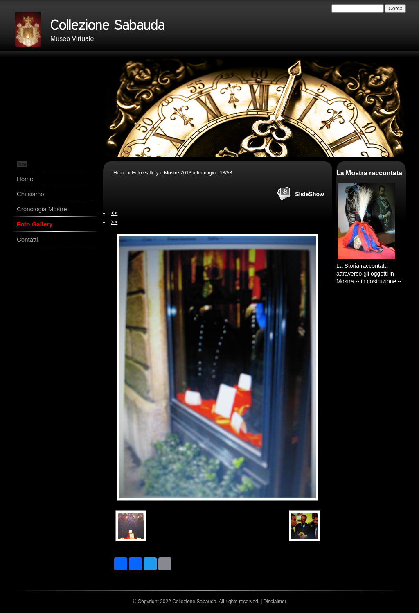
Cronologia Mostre (42, 209)
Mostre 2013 (177, 173)
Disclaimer (275, 601)
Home (25, 178)
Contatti (27, 239)
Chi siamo (30, 193)
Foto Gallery (35, 224)
